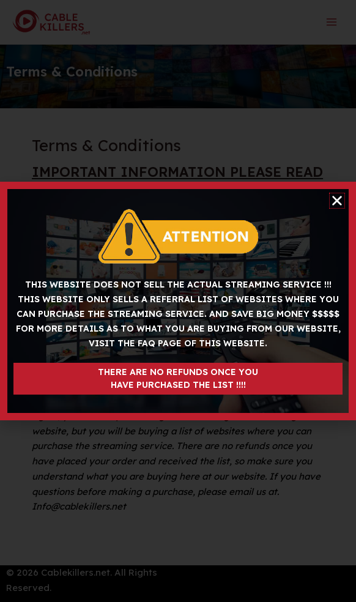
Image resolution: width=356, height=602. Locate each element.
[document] (178, 301)
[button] (337, 200)
